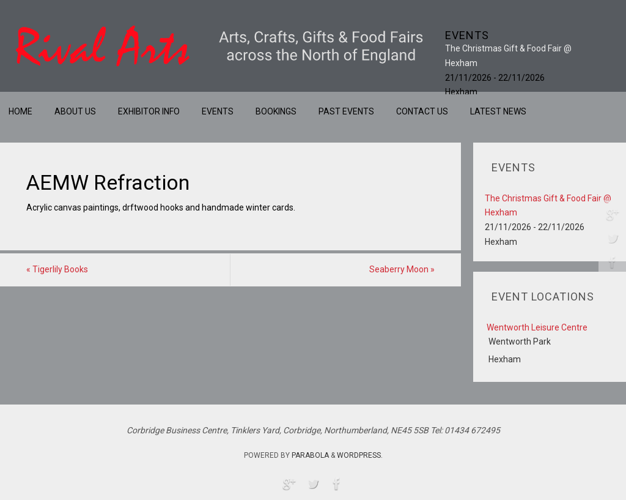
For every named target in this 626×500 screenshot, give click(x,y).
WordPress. (360, 455)
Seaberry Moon (402, 269)
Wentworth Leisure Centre (537, 327)
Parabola (310, 455)
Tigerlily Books (57, 269)
